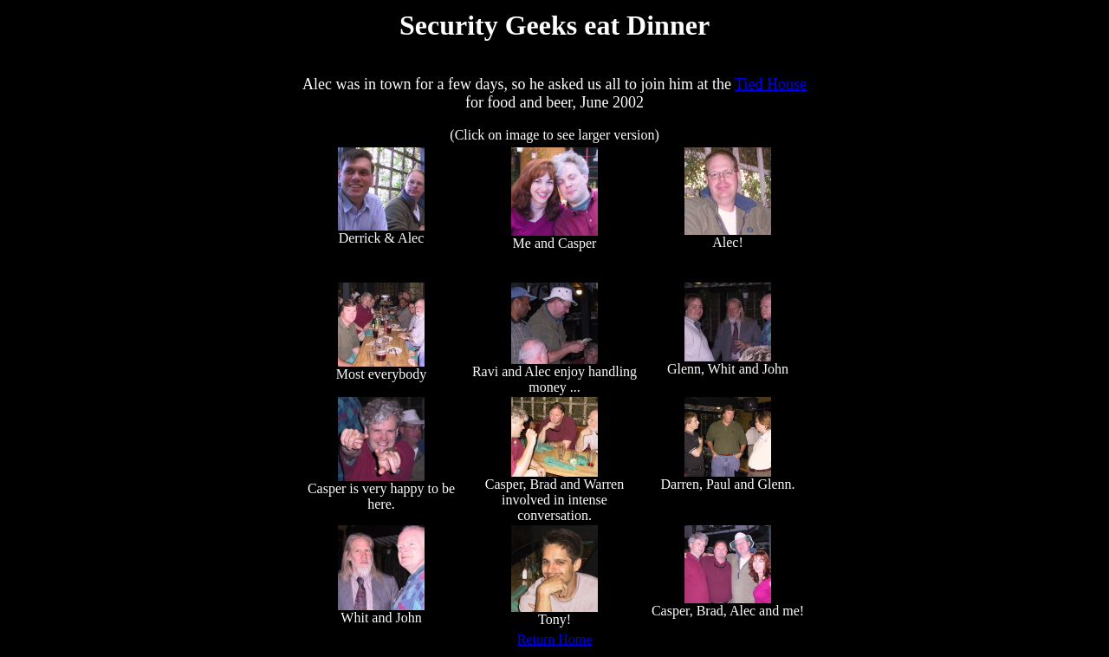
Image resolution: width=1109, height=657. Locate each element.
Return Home (555, 639)
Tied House (771, 84)
